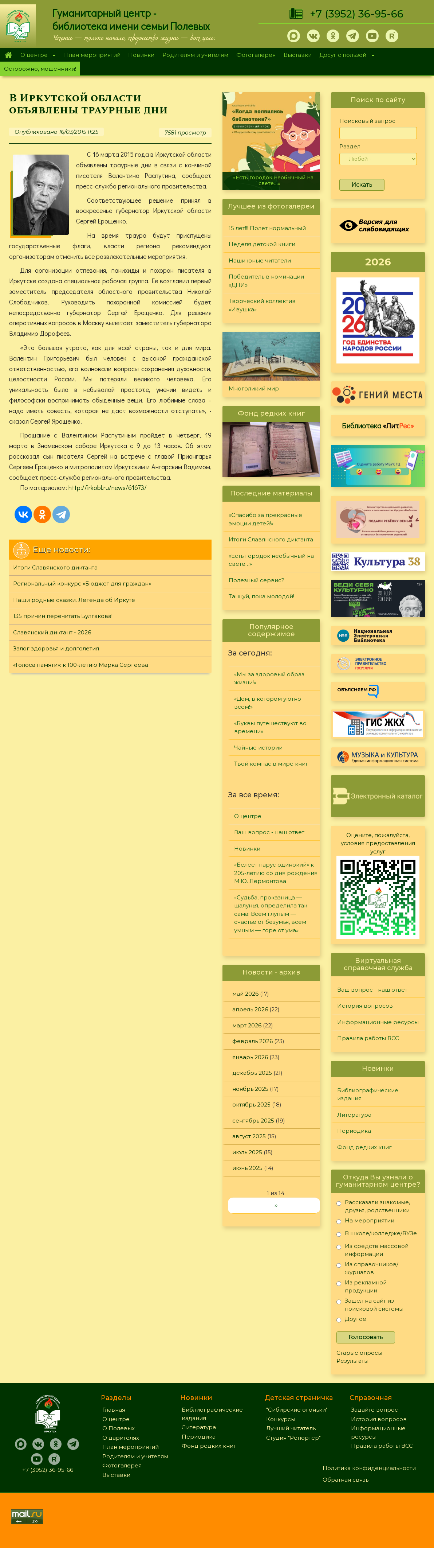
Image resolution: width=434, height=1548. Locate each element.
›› (276, 1205)
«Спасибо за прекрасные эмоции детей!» (265, 519)
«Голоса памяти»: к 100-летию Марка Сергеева (80, 664)
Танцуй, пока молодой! (261, 596)
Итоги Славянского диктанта (55, 567)
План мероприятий (92, 54)
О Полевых (118, 1428)
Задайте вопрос (374, 1409)
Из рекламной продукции (361, 1286)
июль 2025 (247, 1152)
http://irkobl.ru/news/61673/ (107, 487)
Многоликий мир (254, 388)
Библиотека (378, 425)
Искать (361, 184)
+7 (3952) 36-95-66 (356, 14)
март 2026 (246, 1025)
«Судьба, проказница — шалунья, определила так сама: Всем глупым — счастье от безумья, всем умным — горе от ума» (270, 914)
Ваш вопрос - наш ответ (269, 832)
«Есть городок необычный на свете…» (273, 180)
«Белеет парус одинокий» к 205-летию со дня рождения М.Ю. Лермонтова (275, 872)
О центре (36, 55)
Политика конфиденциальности (369, 1468)
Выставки (298, 54)
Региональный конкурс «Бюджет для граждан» (82, 583)
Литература (354, 1114)
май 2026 (245, 993)
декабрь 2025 (252, 1072)
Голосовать (365, 1337)
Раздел (349, 146)
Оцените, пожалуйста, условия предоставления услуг (378, 843)
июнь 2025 (247, 1167)
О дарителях (120, 1437)
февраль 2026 (252, 1041)
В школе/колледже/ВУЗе (376, 1234)
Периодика (354, 1130)
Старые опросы (359, 1352)
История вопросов (365, 1005)
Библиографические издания (367, 1094)
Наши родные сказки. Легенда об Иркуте (74, 599)
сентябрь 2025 (253, 1120)
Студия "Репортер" (293, 1437)
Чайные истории (258, 747)
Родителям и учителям (195, 54)
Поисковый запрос (367, 120)
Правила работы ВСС (368, 1038)
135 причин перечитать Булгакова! (63, 615)
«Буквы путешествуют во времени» (270, 727)
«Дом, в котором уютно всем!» (267, 703)
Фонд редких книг (364, 1147)
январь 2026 (250, 1057)
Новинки (141, 54)
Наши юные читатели (260, 260)
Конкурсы (280, 1419)
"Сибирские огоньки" (297, 1409)
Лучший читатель (291, 1428)
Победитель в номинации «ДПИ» (266, 280)
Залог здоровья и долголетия (56, 648)
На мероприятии (365, 1222)
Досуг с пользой (345, 55)
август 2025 (249, 1136)
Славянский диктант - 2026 (52, 632)
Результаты (352, 1360)
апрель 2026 (250, 1009)
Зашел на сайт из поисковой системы (369, 1304)
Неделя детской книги (262, 244)
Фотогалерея (256, 54)
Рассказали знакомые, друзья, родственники (373, 1206)
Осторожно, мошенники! (40, 68)
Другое (351, 1320)
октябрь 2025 (251, 1104)
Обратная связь (345, 1479)
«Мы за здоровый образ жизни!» (269, 678)
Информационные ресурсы (378, 1022)
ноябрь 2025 (250, 1088)
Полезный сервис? (256, 580)
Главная (8, 55)
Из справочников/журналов (367, 1268)
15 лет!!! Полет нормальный (267, 228)
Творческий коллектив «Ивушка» (262, 305)
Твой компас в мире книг (271, 763)
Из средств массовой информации (372, 1250)
